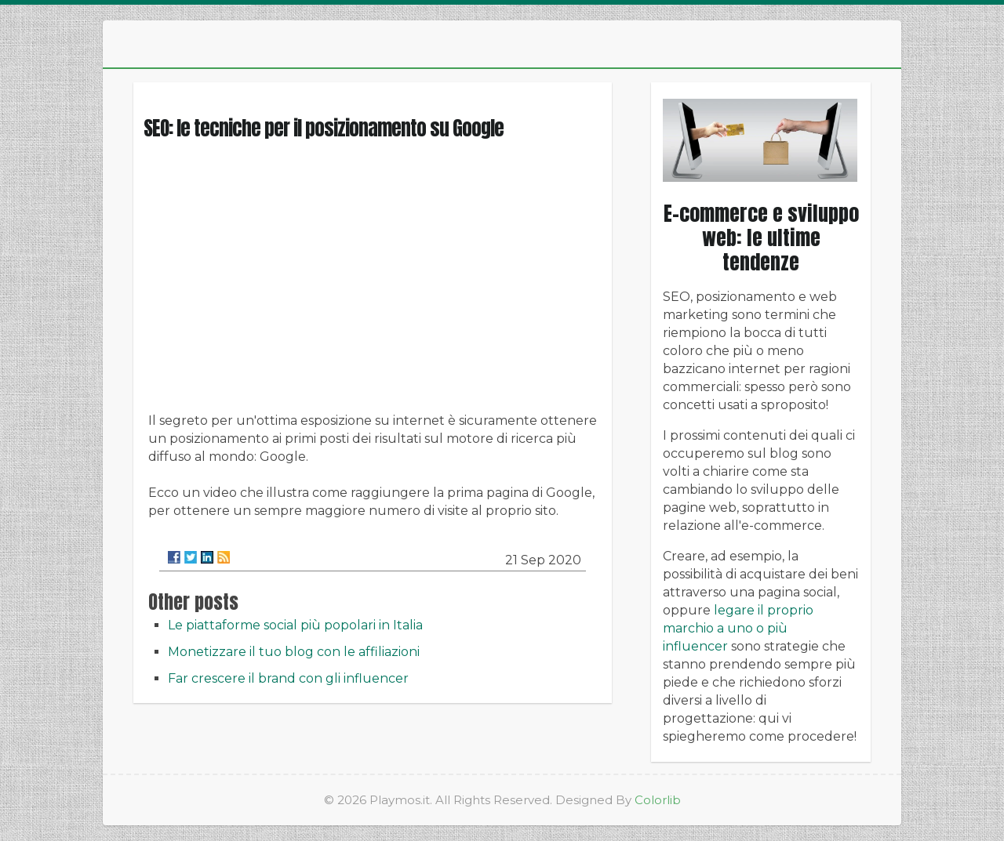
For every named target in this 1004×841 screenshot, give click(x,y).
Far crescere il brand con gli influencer (288, 678)
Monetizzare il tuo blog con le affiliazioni (294, 651)
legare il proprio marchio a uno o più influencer (738, 628)
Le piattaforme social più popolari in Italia (295, 625)
